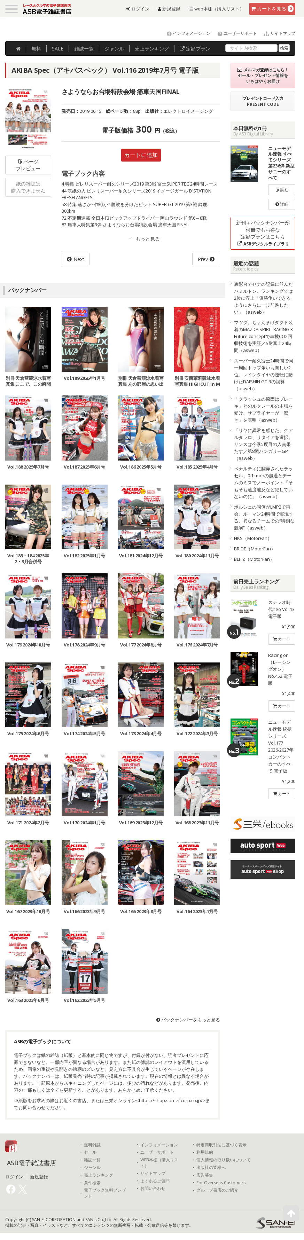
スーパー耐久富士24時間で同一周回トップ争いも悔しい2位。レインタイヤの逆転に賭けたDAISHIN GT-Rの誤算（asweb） (263, 375)
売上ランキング (98, 1175)
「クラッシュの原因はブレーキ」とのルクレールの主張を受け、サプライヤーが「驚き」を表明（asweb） (263, 409)
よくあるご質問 (155, 1181)
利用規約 (204, 1152)
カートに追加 (141, 155)
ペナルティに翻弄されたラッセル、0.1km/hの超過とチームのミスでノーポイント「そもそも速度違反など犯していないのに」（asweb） (263, 482)
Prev (203, 259)
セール (90, 1152)
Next (78, 259)
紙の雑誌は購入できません (28, 187)
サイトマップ (276, 33)
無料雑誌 (92, 1145)
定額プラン (195, 48)
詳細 (281, 204)
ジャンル (114, 48)
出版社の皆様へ (211, 1167)
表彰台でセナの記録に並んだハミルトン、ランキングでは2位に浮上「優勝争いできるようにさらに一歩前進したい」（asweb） (263, 298)
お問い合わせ (152, 1188)
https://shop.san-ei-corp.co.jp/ (171, 1100)
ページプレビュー (28, 165)
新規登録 (169, 9)
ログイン (137, 9)
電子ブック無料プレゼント (105, 1193)
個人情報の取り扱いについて (223, 1160)
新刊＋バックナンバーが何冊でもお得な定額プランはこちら (263, 233)
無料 (36, 48)
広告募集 (204, 1175)
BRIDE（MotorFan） (254, 549)
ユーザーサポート (234, 33)
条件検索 (92, 1183)
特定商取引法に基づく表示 (221, 1145)
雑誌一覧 (92, 1160)
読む (282, 190)
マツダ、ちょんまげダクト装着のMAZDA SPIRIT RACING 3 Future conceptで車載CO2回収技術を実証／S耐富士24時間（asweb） (263, 336)
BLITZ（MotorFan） (254, 559)
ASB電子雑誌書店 (31, 1163)
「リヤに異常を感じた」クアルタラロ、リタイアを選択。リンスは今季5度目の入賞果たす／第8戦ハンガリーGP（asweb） (263, 444)
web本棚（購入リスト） (216, 9)
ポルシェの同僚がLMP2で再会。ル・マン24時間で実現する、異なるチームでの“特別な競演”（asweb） (264, 517)
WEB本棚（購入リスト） (159, 1163)
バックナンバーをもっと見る (188, 1020)
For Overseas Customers (220, 1183)
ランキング (152, 48)
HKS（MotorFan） (253, 538)
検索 (284, 48)
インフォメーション (185, 33)
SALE (57, 48)
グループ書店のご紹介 (217, 1190)
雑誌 (84, 48)
